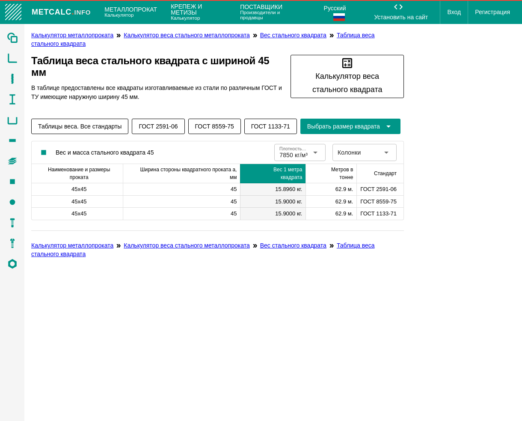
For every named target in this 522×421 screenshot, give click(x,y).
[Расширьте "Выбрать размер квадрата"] (350, 126)
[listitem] (12, 37)
